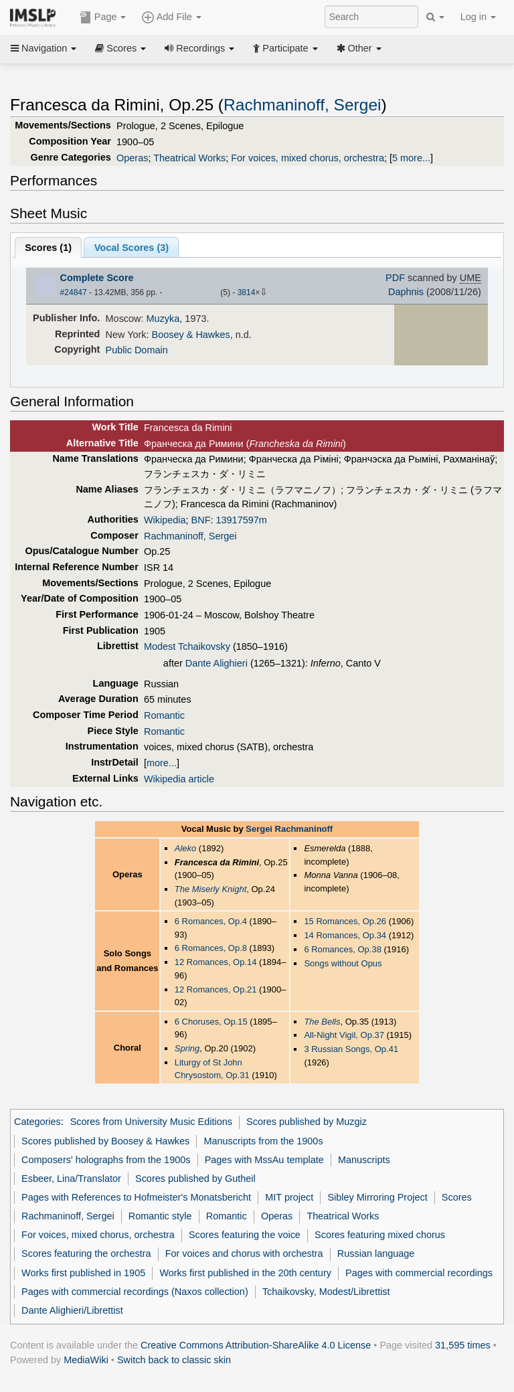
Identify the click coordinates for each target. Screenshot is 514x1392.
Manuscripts (364, 1159)
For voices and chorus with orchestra (244, 1253)
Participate (285, 48)
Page (103, 17)
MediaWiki (86, 1360)
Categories (37, 1121)
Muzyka (163, 318)
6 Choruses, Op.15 (211, 1022)
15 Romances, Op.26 (345, 921)
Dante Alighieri (216, 663)
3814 (247, 292)
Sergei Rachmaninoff (289, 829)
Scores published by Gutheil (195, 1178)
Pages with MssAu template (264, 1159)
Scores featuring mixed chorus (380, 1234)
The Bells (322, 1022)
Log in (478, 16)
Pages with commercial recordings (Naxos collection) (134, 1291)
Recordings (199, 48)
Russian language (376, 1253)
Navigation (43, 48)
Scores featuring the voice (245, 1234)
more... (162, 763)
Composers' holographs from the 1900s (105, 1159)
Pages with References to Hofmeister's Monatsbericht (136, 1197)
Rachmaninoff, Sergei (302, 105)
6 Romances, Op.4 (211, 921)
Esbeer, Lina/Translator (71, 1178)
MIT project (289, 1197)
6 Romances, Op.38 (342, 949)
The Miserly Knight (211, 889)
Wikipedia (165, 520)
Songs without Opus (342, 963)
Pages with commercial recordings (419, 1273)
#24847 (73, 292)
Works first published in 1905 (83, 1273)
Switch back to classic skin (174, 1360)
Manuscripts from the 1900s (263, 1141)
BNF (201, 520)
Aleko (185, 848)
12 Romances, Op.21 (216, 989)
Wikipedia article (179, 779)
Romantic (164, 715)
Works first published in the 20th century (245, 1273)
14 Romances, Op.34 (345, 935)
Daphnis (406, 291)
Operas (132, 158)
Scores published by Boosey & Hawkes (105, 1141)
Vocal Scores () (131, 247)
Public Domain (137, 350)
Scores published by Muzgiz (306, 1121)
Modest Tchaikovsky (187, 646)
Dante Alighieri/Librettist (72, 1310)
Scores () (48, 247)
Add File (171, 17)
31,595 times (463, 1345)
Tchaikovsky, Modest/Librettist (326, 1291)
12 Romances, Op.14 (216, 962)
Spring (187, 1048)
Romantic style (160, 1216)
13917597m (241, 520)
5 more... (411, 158)
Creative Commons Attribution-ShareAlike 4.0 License (256, 1345)
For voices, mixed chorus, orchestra (307, 158)
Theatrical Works (189, 158)
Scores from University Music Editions (151, 1121)
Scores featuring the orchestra (86, 1253)
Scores (120, 48)
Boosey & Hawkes (191, 334)
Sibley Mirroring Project (377, 1197)
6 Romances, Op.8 (211, 948)
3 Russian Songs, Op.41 (351, 1049)
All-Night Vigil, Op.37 (344, 1035)
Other (359, 48)
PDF (395, 277)
